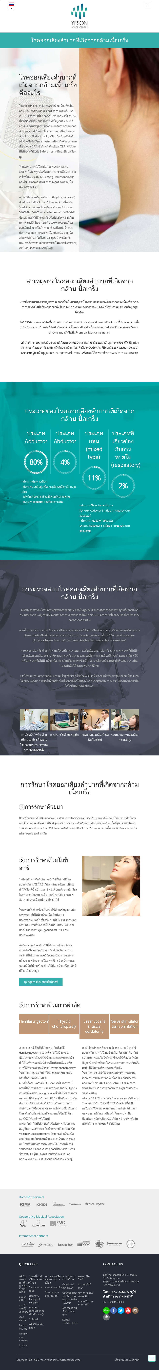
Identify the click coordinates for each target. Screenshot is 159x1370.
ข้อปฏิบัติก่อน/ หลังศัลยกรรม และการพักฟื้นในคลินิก (69, 1297)
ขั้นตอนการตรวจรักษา (68, 1286)
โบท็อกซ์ (33, 1319)
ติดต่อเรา (23, 1345)
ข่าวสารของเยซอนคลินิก (85, 1294)
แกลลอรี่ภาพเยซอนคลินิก (85, 1303)
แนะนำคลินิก (23, 1299)
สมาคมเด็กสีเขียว (84, 1286)
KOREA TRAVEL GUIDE (70, 1321)
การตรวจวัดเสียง (53, 1287)
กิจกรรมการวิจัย (23, 1327)
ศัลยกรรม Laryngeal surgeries (34, 1299)
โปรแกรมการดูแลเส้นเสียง (52, 1294)
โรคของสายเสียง (35, 1289)
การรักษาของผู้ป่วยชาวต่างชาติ (69, 1311)
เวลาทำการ (22, 1319)
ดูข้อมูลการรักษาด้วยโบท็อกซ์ (40, 982)
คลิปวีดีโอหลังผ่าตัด (36, 1326)
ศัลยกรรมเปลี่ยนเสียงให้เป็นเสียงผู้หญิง (36, 1311)
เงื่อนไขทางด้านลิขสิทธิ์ (127, 1360)
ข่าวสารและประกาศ (23, 1337)
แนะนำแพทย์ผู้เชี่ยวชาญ (24, 1308)
